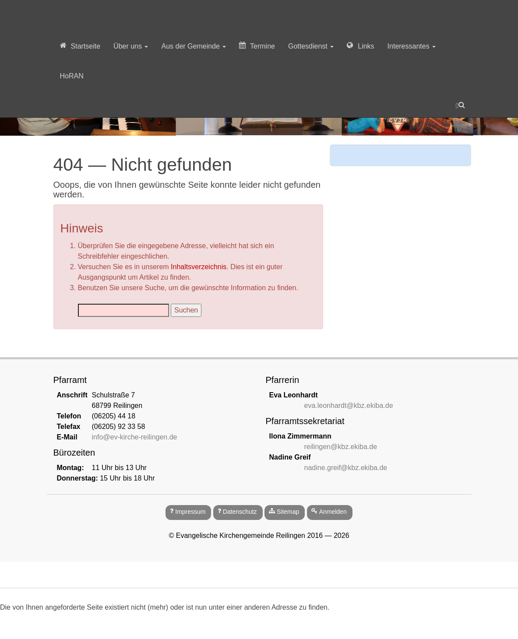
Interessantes (412, 46)
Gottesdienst (311, 46)
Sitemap (288, 511)
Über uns (130, 46)
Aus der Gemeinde (193, 46)
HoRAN (72, 76)
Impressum (190, 511)
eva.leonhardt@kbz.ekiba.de (348, 405)
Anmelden (333, 511)
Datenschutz (240, 511)
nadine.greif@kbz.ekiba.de (346, 467)
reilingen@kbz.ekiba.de (340, 446)
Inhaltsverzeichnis (198, 266)
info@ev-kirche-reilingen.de (134, 437)
